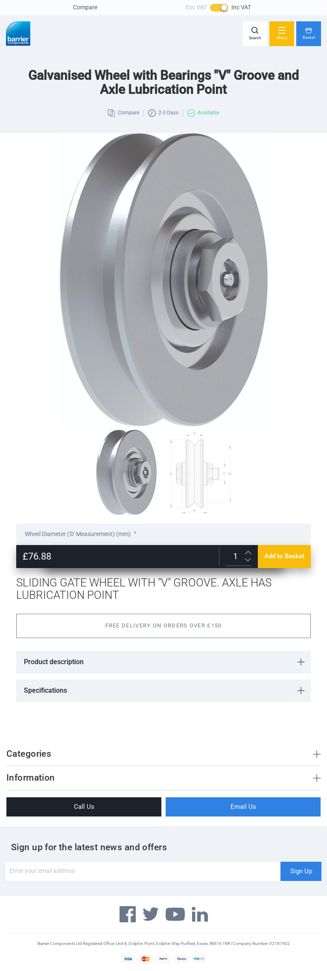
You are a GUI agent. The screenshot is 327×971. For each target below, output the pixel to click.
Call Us (84, 807)
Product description (54, 662)
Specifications (45, 690)
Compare (85, 7)
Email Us (243, 807)
